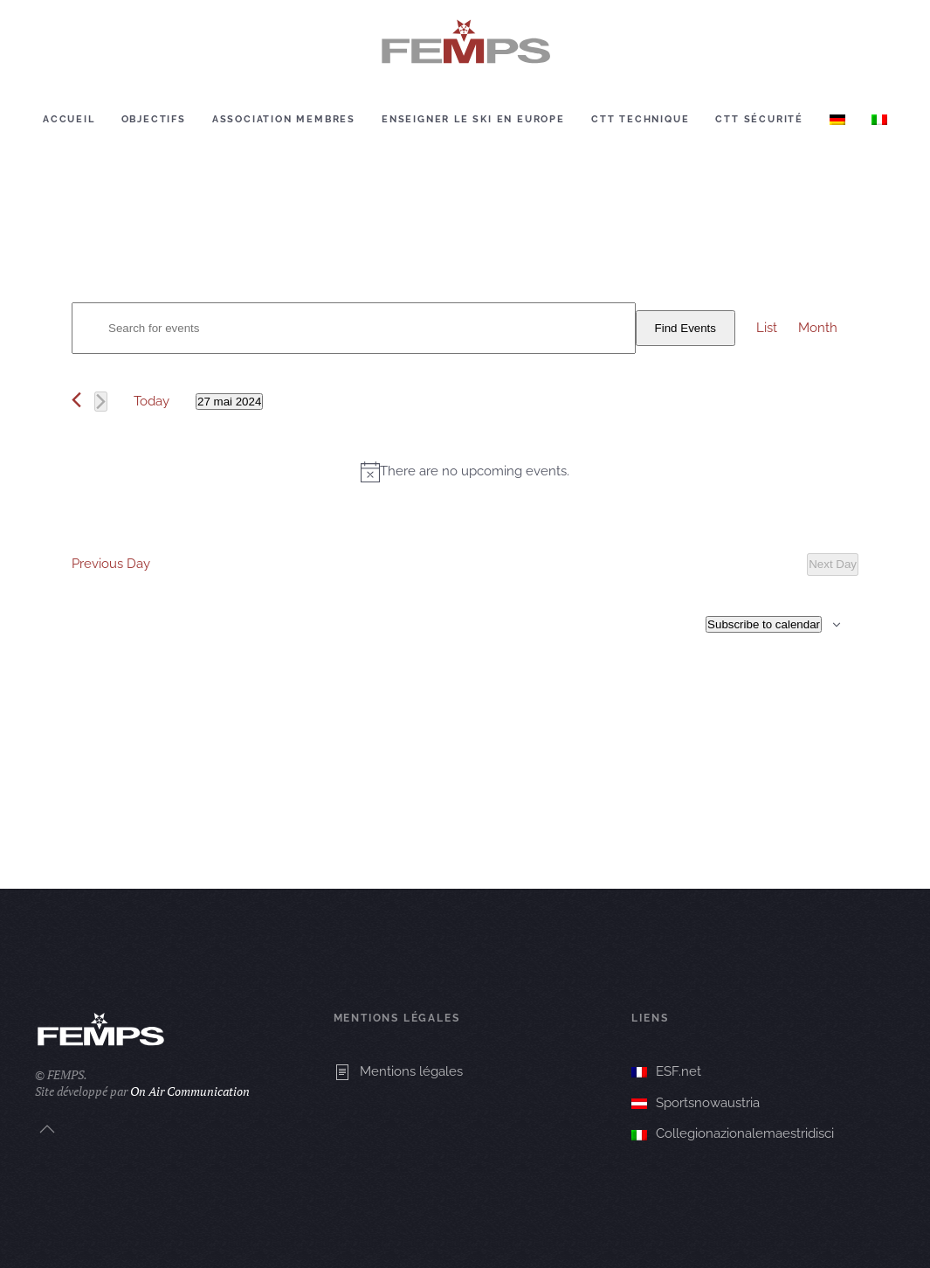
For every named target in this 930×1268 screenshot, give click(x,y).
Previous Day (111, 564)
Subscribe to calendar (763, 624)
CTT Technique (640, 119)
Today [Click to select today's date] (151, 401)
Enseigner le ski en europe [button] (473, 119)
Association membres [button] (283, 119)
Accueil (69, 119)
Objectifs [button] (153, 119)
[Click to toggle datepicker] (229, 401)
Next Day (833, 564)
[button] (47, 1129)
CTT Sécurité (759, 119)
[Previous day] (76, 399)
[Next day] (100, 401)
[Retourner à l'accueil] (465, 42)
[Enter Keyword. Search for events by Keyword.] (354, 328)
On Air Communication (190, 1091)
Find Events (685, 328)
